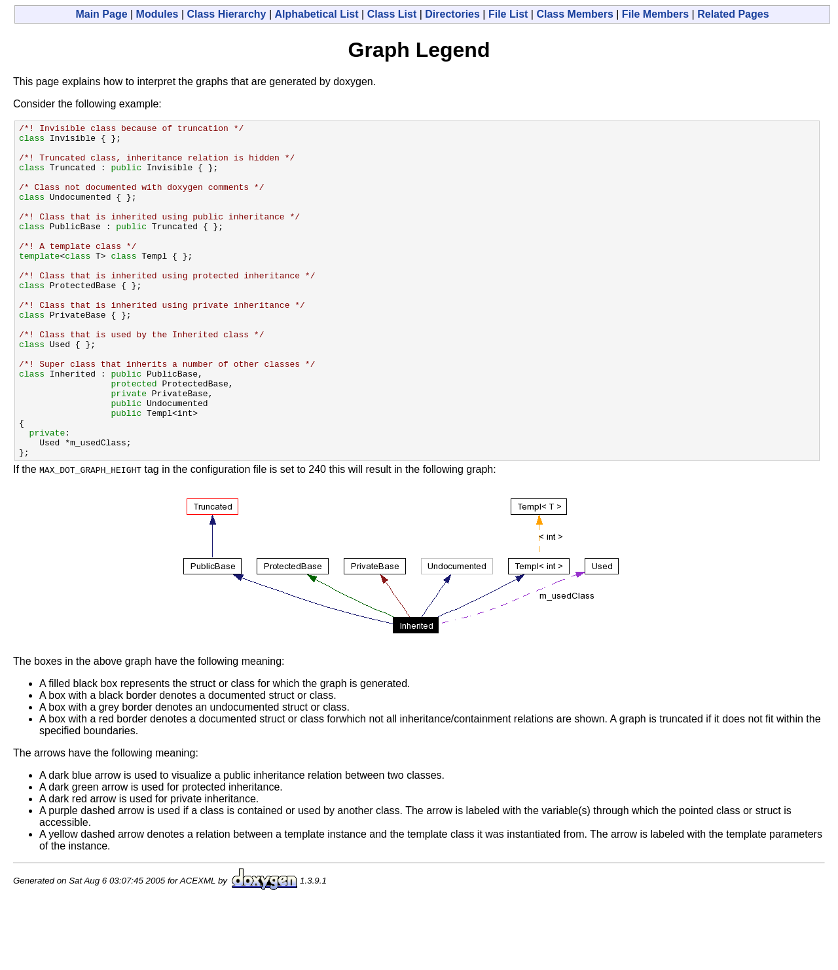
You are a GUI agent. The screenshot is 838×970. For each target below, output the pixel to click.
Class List (392, 14)
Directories (452, 14)
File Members (655, 14)
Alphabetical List (317, 14)
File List (508, 14)
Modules (157, 14)
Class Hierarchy (226, 14)
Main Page (101, 14)
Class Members (574, 14)
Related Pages (733, 14)
